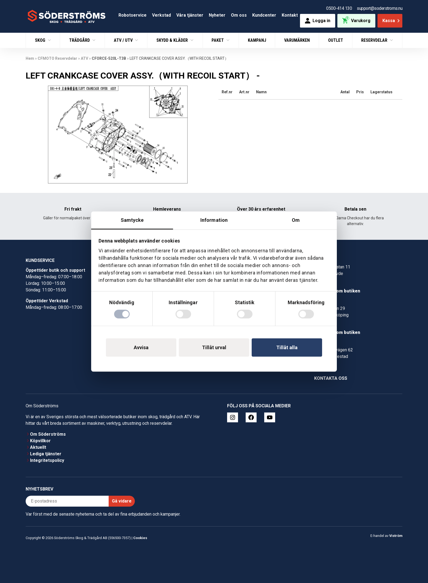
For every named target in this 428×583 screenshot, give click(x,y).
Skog (40, 40)
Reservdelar (374, 40)
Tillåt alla (287, 347)
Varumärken (297, 40)
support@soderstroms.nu (379, 8)
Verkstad (161, 15)
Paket (218, 40)
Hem (30, 58)
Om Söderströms (48, 434)
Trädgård (80, 40)
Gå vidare (122, 501)
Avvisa (141, 347)
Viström (395, 536)
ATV (84, 58)
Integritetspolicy (47, 460)
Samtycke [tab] (132, 220)
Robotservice (132, 15)
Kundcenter (264, 15)
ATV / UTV (124, 40)
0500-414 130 (339, 8)
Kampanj (257, 40)
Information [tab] (214, 220)
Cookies (140, 538)
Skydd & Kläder (172, 40)
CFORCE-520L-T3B (109, 58)
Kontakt (290, 15)
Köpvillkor (40, 440)
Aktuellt (38, 447)
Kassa (391, 20)
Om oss (239, 15)
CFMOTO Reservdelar (57, 58)
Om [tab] (296, 220)
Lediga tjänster (45, 453)
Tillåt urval (214, 347)
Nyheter (217, 15)
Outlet (335, 40)
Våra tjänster (189, 15)
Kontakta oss (330, 378)
